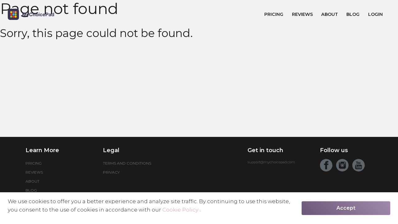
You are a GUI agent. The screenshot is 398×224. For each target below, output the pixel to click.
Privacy (111, 172)
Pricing (273, 14)
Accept (345, 208)
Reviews (302, 14)
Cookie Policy (181, 210)
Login (375, 14)
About (329, 14)
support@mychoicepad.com (271, 162)
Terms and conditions (127, 163)
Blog (352, 14)
